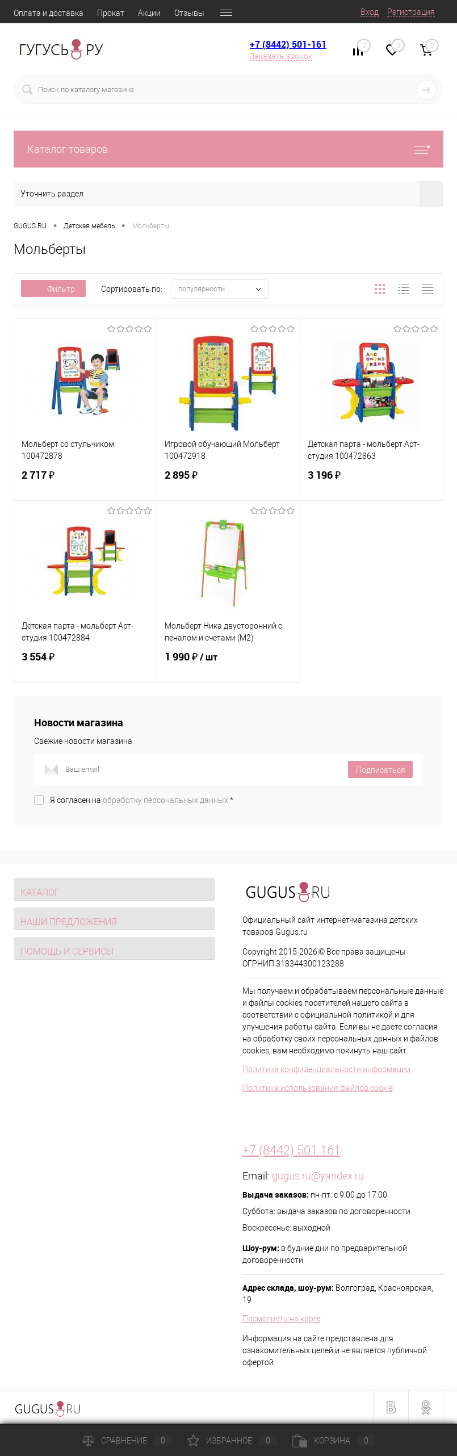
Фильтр (53, 289)
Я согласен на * (141, 800)
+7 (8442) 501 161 (291, 1150)
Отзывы (189, 13)
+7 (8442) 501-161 (288, 44)
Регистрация (411, 11)
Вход (369, 11)
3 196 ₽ (371, 482)
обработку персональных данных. (166, 800)
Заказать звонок (281, 56)
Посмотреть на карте (281, 1318)
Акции (149, 13)
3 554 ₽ (85, 663)
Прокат (110, 13)
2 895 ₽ (228, 482)
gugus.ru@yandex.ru (318, 1176)
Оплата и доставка (48, 13)
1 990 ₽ (228, 664)
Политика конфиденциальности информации (326, 1069)
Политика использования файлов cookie (317, 1088)
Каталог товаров (228, 149)
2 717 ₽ (85, 482)
